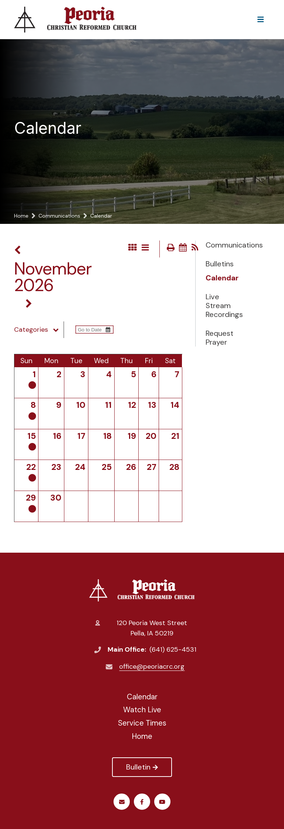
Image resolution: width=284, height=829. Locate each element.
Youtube (162, 802)
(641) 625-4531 (172, 649)
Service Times (142, 723)
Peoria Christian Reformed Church (142, 590)
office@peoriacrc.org (152, 666)
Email (122, 802)
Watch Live (142, 709)
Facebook (141, 802)
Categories (39, 329)
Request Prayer (219, 338)
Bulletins (220, 263)
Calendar (222, 277)
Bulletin (142, 767)
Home (142, 736)
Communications (224, 244)
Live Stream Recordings (224, 305)
